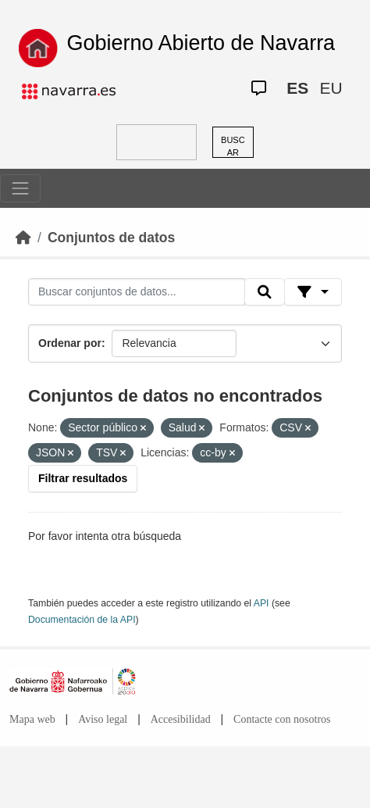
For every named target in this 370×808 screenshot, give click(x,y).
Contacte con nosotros (281, 719)
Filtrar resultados (82, 478)
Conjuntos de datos (111, 237)
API (261, 603)
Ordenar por (69, 343)
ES (297, 88)
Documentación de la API (82, 619)
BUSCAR (233, 146)
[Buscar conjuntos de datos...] (136, 292)
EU (330, 88)
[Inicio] (23, 237)
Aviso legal (102, 719)
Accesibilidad (181, 719)
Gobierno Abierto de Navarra (200, 43)
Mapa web (32, 719)
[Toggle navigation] (20, 188)
